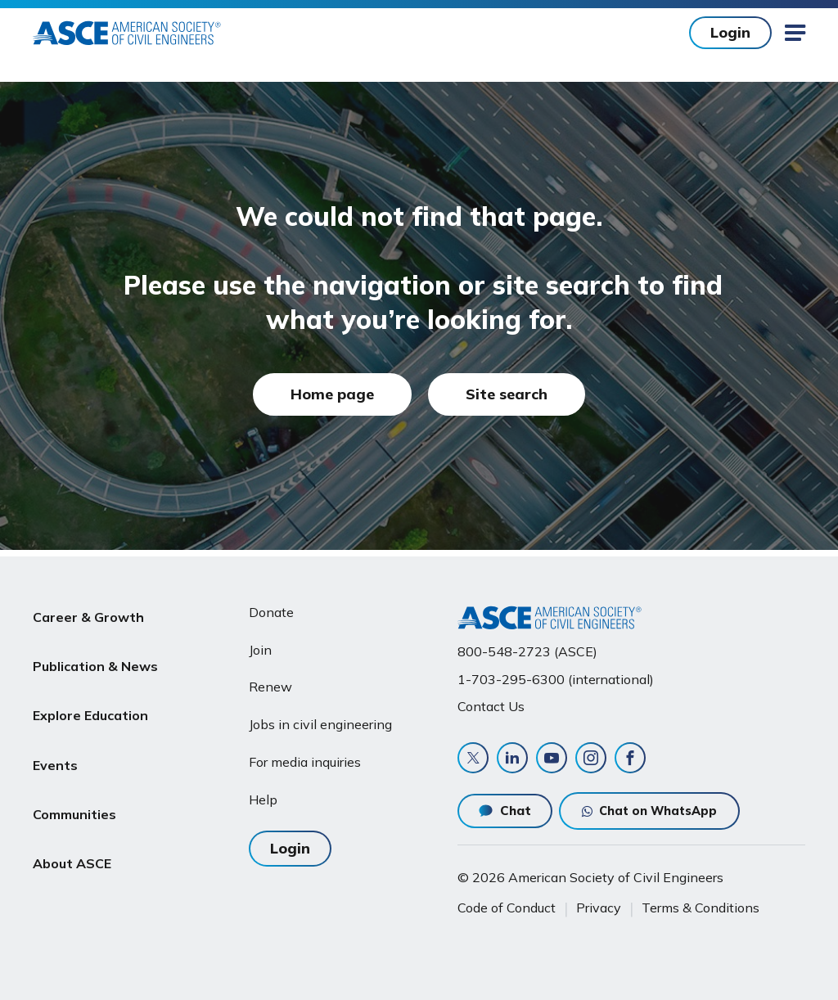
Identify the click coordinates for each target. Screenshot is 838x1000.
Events (55, 722)
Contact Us (491, 699)
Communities (74, 762)
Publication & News (95, 645)
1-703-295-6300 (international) (555, 672)
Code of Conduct (506, 907)
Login (730, 32)
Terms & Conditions (700, 907)
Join (260, 643)
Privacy (598, 907)
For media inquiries (305, 755)
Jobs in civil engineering (320, 717)
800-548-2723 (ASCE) (527, 645)
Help (263, 793)
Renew (270, 680)
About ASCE (72, 801)
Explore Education (90, 683)
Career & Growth (88, 605)
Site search (506, 394)
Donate (271, 605)
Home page (332, 394)
